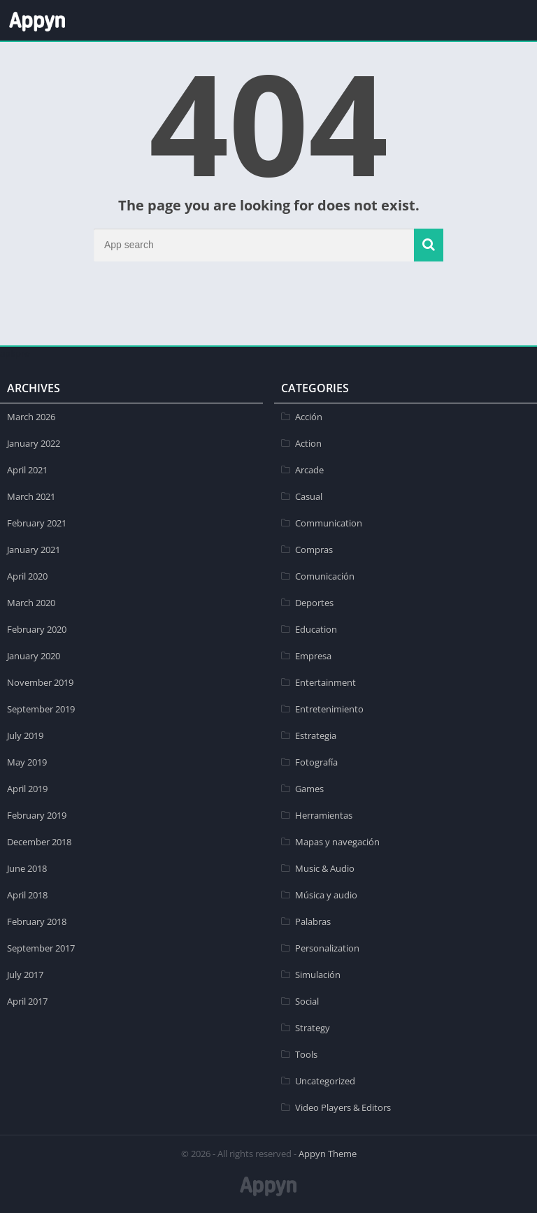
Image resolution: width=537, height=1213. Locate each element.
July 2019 (25, 735)
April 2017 (27, 1001)
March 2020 (31, 602)
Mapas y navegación (337, 841)
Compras (314, 549)
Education (316, 629)
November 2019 (40, 682)
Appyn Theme (328, 1153)
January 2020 (33, 655)
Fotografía (316, 762)
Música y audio (326, 895)
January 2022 (33, 443)
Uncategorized (325, 1081)
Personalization (327, 948)
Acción (308, 416)
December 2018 (39, 841)
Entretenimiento (329, 709)
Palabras (313, 921)
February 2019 (36, 815)
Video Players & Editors (343, 1107)
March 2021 (31, 496)
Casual (308, 496)
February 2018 (36, 921)
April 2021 (27, 470)
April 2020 (27, 576)
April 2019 (27, 788)
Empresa (313, 655)
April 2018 (27, 895)
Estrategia (315, 735)
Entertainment (325, 682)
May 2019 (27, 762)
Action (308, 443)
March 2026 (31, 416)
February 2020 (36, 629)
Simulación (318, 974)
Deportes (314, 602)
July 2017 (25, 974)
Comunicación (325, 576)
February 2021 (36, 523)
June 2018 (27, 868)
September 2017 (41, 948)
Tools (306, 1054)
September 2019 (41, 709)
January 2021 (33, 549)
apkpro (15, 353)
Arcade (309, 470)
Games (309, 788)
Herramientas (323, 815)
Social (307, 1001)
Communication (328, 523)
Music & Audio (325, 868)
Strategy (312, 1027)
